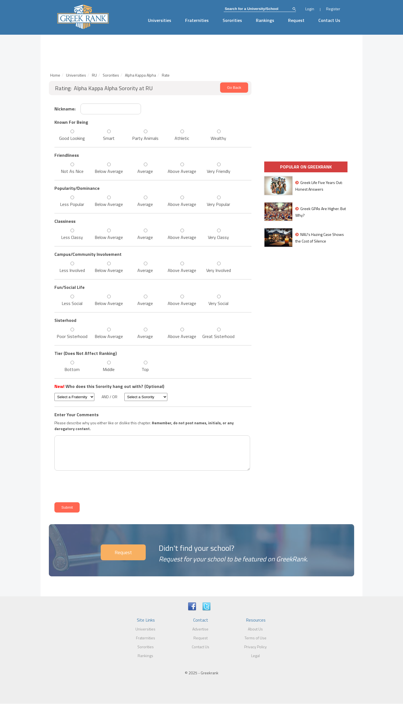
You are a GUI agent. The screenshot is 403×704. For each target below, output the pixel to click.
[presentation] (94, 485)
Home (55, 75)
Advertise (200, 629)
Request (296, 20)
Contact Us (329, 20)
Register (333, 9)
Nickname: (64, 108)
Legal (255, 655)
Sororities (232, 20)
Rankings (265, 20)
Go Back (234, 87)
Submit (67, 507)
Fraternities (197, 20)
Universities (159, 20)
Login (309, 9)
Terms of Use (255, 638)
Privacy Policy (255, 647)
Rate (166, 75)
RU (94, 75)
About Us (255, 629)
